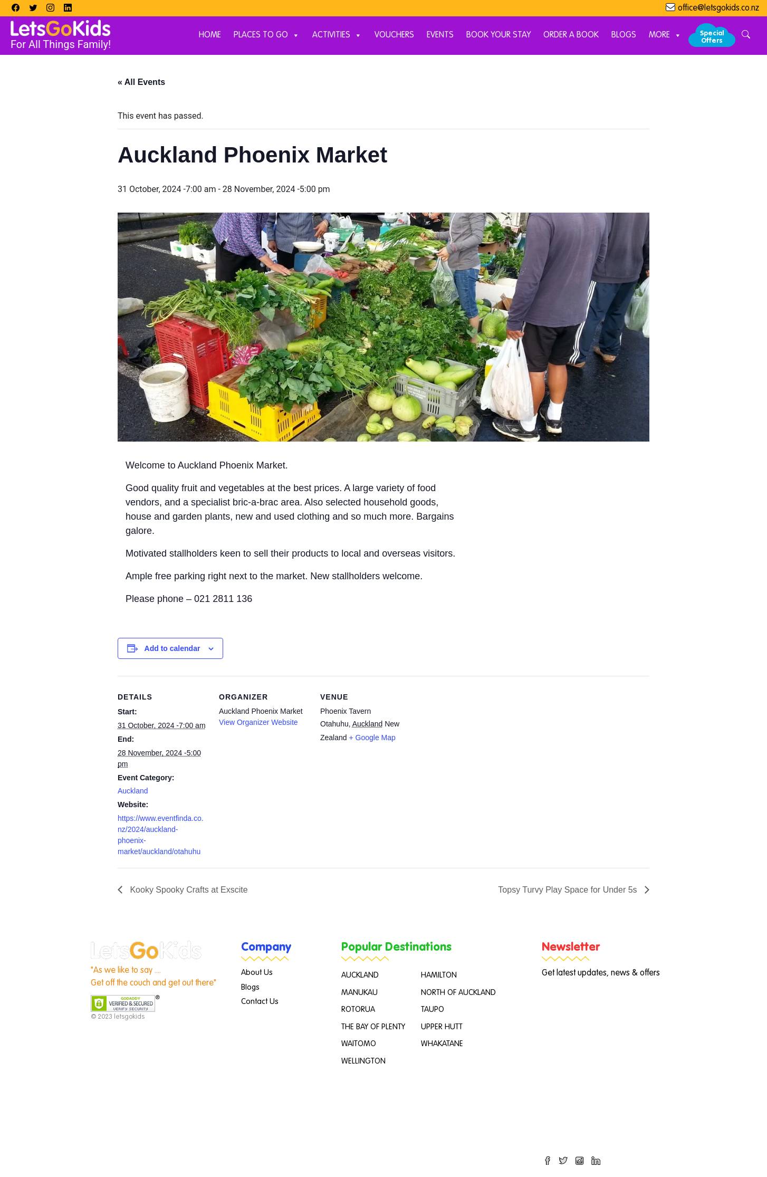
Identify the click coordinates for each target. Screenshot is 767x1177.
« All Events (141, 82)
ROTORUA (358, 1009)
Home (210, 35)
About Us (257, 973)
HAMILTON (439, 975)
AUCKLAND (360, 975)
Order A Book (571, 35)
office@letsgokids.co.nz (718, 8)
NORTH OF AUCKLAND (458, 993)
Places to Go (267, 35)
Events (440, 35)
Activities (337, 35)
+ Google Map (372, 737)
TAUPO (432, 1009)
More (665, 35)
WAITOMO (358, 1044)
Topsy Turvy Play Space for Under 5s (568, 889)
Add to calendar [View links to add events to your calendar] (172, 648)
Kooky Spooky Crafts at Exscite (188, 889)
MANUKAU (359, 993)
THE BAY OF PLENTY (373, 1027)
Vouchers (394, 35)
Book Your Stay (498, 35)
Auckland (133, 791)
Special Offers (712, 37)
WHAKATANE (442, 1044)
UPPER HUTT (442, 1027)
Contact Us (260, 1002)
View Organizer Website (258, 722)
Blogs (623, 35)
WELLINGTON (363, 1061)
